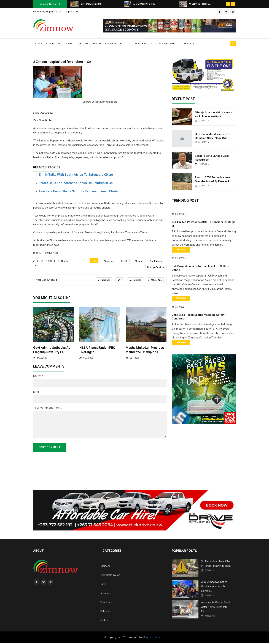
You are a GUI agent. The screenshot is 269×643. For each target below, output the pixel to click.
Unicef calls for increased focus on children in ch (76, 183)
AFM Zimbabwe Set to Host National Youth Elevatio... (214, 586)
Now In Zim (106, 602)
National (104, 611)
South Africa (156, 261)
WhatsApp (155, 280)
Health (124, 261)
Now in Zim (54, 43)
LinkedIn (135, 280)
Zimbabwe (109, 261)
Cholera (138, 261)
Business (110, 43)
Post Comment (50, 447)
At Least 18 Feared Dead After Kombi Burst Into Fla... (215, 607)
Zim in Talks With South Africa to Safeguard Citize (76, 174)
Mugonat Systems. (154, 637)
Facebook (104, 280)
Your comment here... (47, 407)
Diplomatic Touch (89, 43)
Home (38, 43)
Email (36, 391)
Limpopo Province (156, 267)
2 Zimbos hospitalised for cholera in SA (62, 62)
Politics (125, 43)
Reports (189, 43)
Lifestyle (105, 593)
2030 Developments (163, 43)
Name (38, 375)
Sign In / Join (72, 11)
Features (141, 43)
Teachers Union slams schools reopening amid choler (79, 191)
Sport (70, 43)
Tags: (94, 260)
